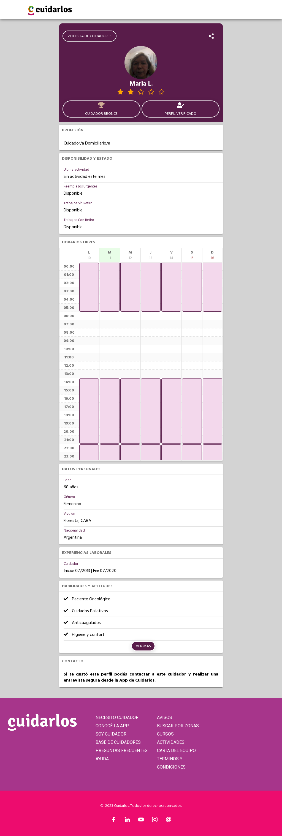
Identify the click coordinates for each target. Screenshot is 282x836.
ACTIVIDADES (171, 742)
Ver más (143, 646)
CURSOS (165, 734)
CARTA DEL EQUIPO (176, 750)
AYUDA (102, 758)
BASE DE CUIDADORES (118, 742)
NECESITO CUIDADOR (117, 717)
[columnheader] (89, 255)
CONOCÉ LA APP (112, 725)
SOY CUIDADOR (111, 734)
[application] (89, 287)
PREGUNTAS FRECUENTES (122, 750)
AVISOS (164, 717)
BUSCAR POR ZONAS (178, 725)
